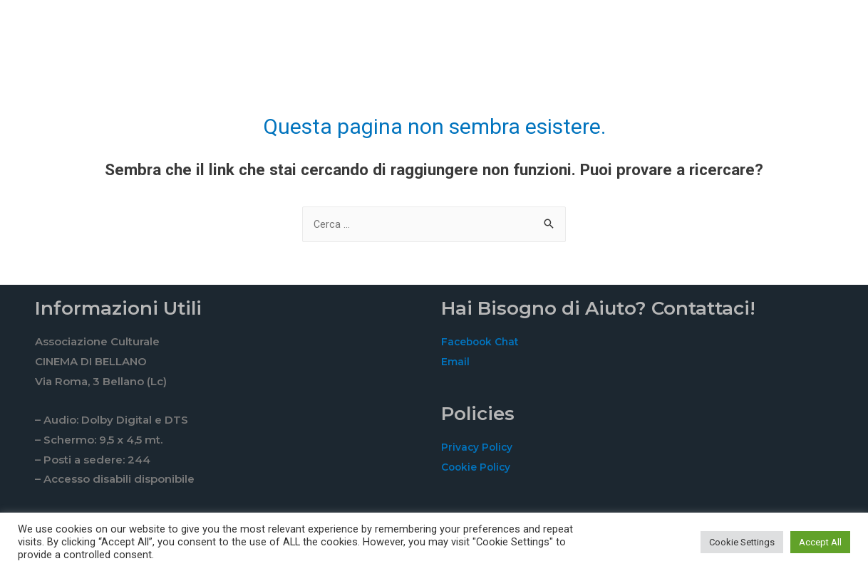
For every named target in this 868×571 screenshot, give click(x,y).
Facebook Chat (482, 343)
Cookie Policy (478, 468)
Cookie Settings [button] (742, 542)
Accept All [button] (820, 542)
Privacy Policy (479, 448)
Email (456, 363)
